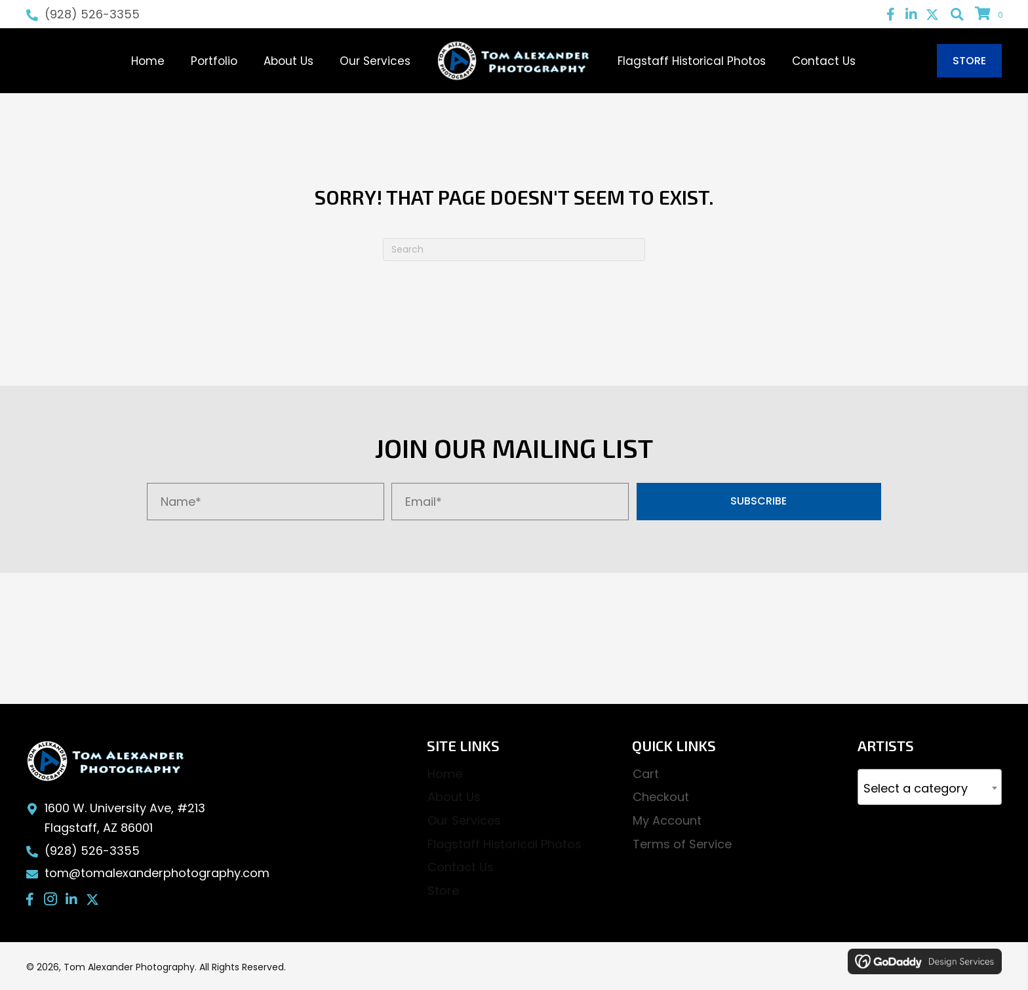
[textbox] (929, 789)
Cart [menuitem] (646, 774)
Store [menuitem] (443, 890)
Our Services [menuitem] (464, 820)
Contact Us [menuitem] (460, 867)
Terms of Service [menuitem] (682, 844)
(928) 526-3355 (92, 14)
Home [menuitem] (444, 774)
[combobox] (930, 787)
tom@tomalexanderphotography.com (157, 873)
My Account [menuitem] (667, 820)
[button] (890, 14)
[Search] (514, 249)
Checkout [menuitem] (661, 797)
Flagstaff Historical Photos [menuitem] (504, 844)
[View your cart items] (991, 14)
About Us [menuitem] (454, 797)
